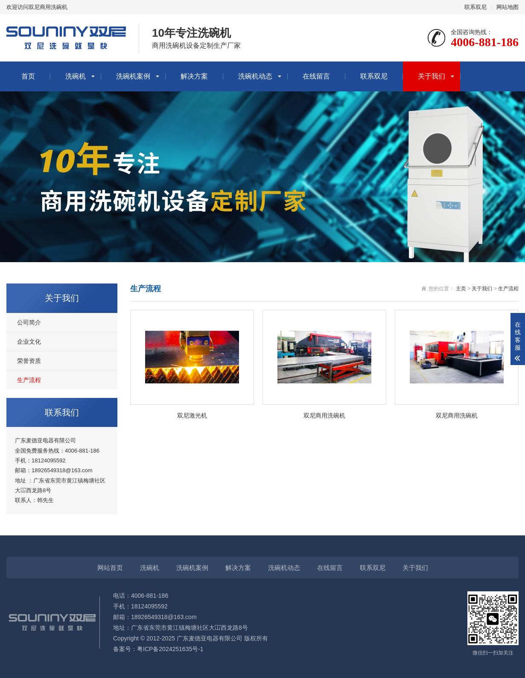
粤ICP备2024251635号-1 (170, 649)
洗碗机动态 (255, 76)
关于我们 (431, 76)
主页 (461, 289)
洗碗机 (75, 76)
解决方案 (194, 76)
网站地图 (507, 7)
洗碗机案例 (133, 76)
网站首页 (110, 567)
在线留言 (316, 76)
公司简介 (29, 322)
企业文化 (29, 341)
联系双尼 (475, 7)
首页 (28, 76)
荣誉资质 (29, 360)
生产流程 (29, 380)
